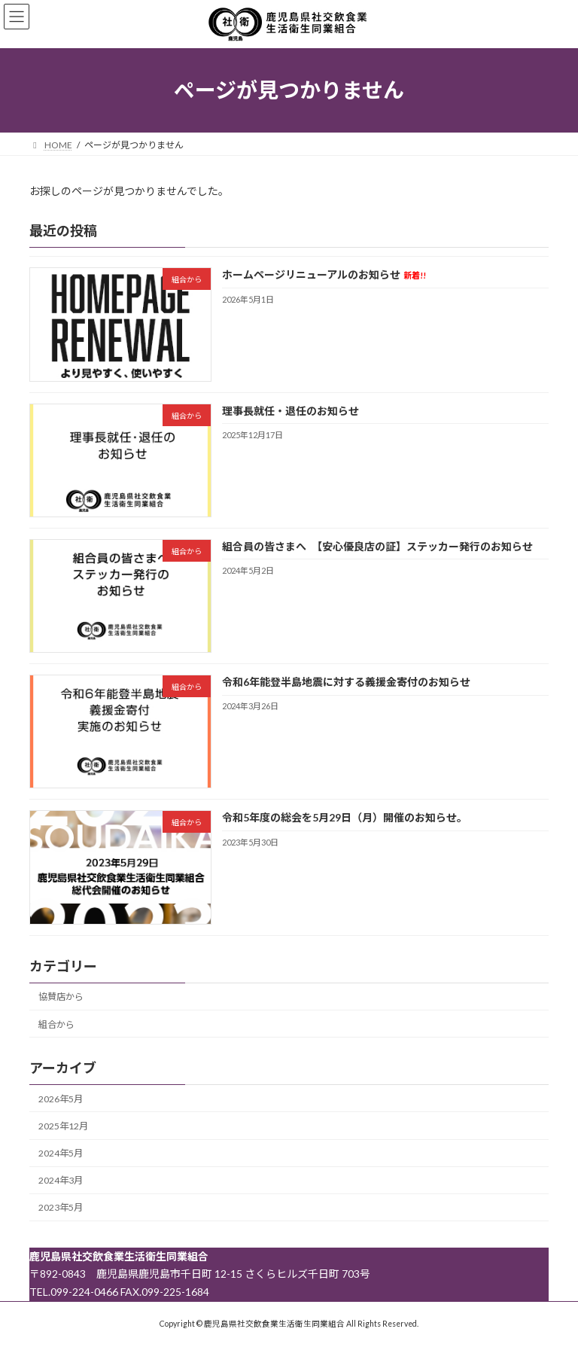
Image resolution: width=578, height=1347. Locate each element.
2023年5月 (60, 1207)
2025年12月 (63, 1126)
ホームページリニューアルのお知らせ (324, 274)
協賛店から (61, 996)
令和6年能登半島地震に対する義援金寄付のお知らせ (346, 681)
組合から (56, 1023)
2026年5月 (60, 1099)
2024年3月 (60, 1180)
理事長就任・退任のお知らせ (290, 410)
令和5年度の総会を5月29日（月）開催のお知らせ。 (344, 817)
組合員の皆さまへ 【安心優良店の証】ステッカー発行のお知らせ (377, 546)
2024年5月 (60, 1153)
